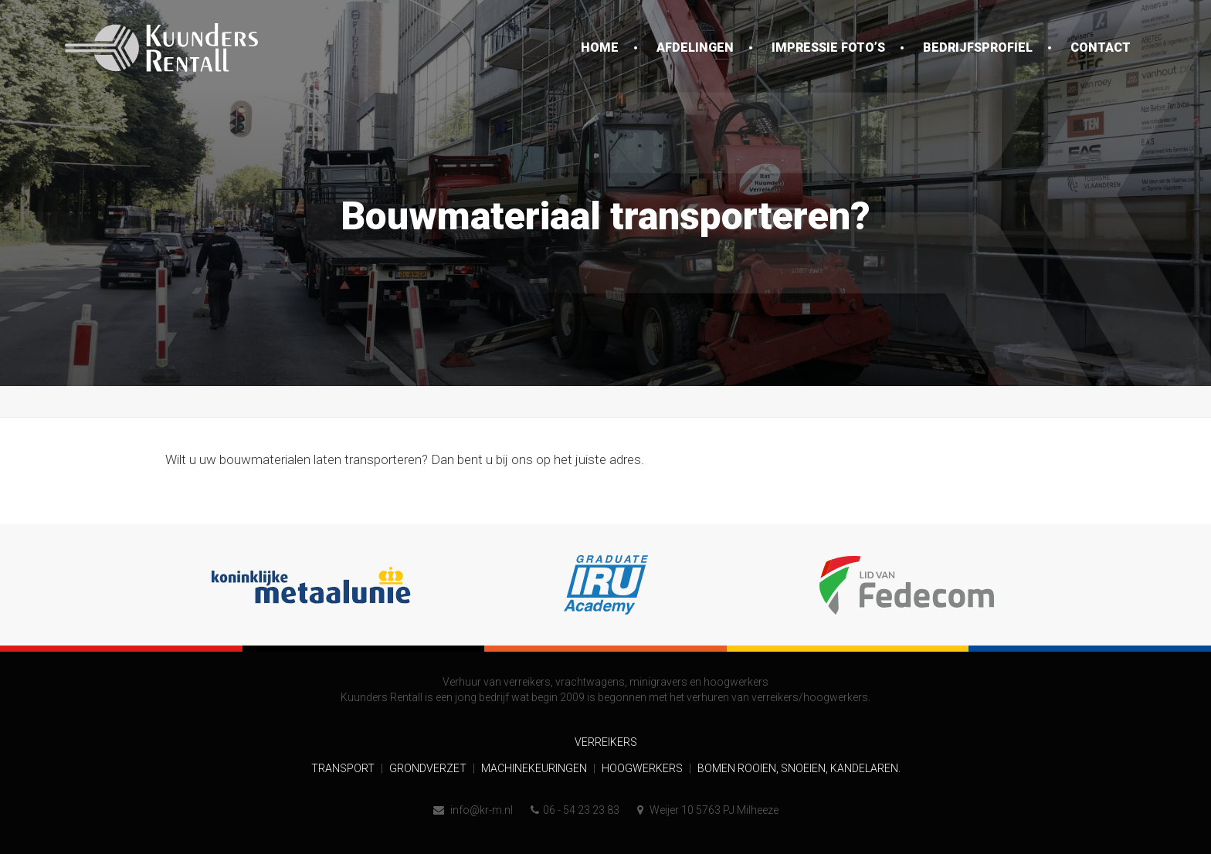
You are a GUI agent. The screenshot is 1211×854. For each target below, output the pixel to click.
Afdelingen (695, 47)
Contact (1100, 47)
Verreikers (606, 742)
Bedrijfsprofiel (978, 47)
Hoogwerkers (643, 768)
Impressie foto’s (828, 47)
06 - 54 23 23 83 (575, 810)
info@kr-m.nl (473, 810)
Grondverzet (429, 768)
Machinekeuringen (535, 768)
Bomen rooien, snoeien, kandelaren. (799, 768)
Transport (344, 768)
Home (600, 47)
